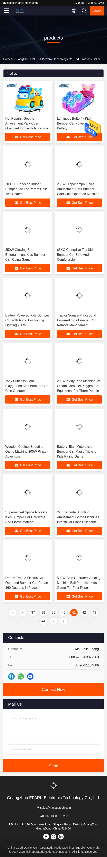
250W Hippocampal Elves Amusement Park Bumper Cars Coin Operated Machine (78, 189)
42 (84, 612)
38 (43, 612)
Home (7, 59)
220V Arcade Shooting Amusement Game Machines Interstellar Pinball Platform (78, 517)
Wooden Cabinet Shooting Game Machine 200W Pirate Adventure (25, 451)
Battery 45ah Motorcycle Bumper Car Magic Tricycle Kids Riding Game (76, 451)
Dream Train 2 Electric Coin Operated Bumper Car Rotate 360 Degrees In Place (26, 582)
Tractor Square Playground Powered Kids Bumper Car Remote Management (76, 320)
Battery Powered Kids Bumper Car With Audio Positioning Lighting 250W (27, 320)
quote (97, 10)
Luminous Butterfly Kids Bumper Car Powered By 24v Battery (78, 123)
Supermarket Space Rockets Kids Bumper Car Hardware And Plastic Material (26, 517)
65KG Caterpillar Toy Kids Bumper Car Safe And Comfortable (75, 254)
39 (53, 612)
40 (64, 612)
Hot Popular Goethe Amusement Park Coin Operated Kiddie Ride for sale (26, 123)
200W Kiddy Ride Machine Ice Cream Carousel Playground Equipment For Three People (79, 386)
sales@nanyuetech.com (20, 2)
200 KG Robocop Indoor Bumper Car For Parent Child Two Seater (26, 189)
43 (94, 612)
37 (33, 612)
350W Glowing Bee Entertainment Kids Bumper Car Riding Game (25, 254)
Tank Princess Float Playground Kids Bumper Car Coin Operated (26, 386)
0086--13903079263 (89, 2)
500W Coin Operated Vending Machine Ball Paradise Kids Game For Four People (78, 582)
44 (43, 621)
